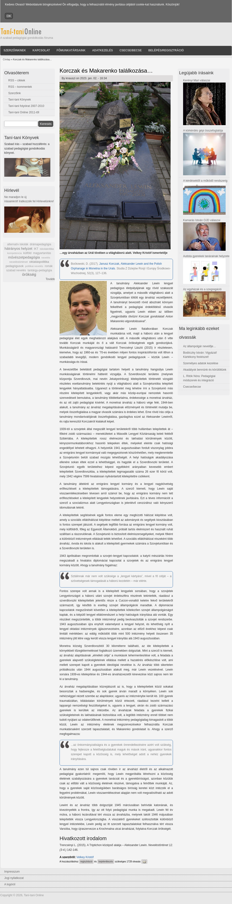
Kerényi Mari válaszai (196, 80)
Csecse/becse (131, 50)
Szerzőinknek (15, 50)
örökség (29, 274)
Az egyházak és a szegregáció (202, 289)
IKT (36, 248)
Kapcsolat (41, 50)
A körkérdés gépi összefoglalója (203, 130)
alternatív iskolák (17, 244)
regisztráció (86, 861)
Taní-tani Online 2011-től (23, 112)
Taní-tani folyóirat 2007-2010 (26, 106)
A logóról (9, 884)
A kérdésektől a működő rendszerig (205, 180)
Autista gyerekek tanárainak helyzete (206, 256)
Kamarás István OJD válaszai (201, 220)
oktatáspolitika (39, 261)
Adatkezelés (102, 50)
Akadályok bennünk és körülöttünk (204, 369)
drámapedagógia (40, 244)
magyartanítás (42, 253)
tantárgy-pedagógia (40, 270)
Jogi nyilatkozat (14, 878)
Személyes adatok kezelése (200, 363)
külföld (27, 253)
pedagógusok (15, 266)
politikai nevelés (34, 266)
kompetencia (14, 253)
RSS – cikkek (16, 80)
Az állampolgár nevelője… (199, 346)
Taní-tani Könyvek (19, 99)
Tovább (50, 279)
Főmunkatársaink (70, 50)
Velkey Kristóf (85, 857)
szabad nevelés (16, 270)
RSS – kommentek (20, 86)
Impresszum (12, 871)
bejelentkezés (106, 861)
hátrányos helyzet (18, 248)
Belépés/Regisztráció (166, 50)
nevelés (45, 257)
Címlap (6, 59)
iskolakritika (47, 248)
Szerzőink (14, 93)
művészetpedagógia (24, 257)
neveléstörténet (18, 261)
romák (48, 266)
